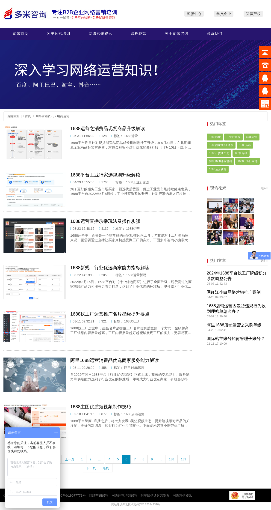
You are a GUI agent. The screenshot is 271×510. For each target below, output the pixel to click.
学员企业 (223, 14)
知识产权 (253, 14)
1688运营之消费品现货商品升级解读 (107, 128)
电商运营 (63, 116)
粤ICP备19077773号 (71, 495)
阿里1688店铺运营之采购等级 (234, 325)
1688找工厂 (132, 321)
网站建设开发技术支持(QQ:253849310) (135, 504)
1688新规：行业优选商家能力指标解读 (110, 267)
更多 (263, 188)
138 (171, 459)
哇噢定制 (251, 137)
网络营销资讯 (100, 34)
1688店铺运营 (134, 414)
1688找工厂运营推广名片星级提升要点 (110, 313)
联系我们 (214, 34)
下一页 (91, 468)
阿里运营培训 (58, 34)
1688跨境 (215, 137)
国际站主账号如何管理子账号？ (236, 338)
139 (183, 459)
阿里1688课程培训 (220, 161)
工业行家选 (233, 137)
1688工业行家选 (137, 182)
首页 (27, 116)
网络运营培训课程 (124, 495)
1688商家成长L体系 (221, 145)
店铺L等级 (241, 153)
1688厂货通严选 (219, 153)
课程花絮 (138, 34)
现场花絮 (218, 188)
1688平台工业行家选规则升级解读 (105, 174)
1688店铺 (245, 145)
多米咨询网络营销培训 (63, 14)
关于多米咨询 (176, 34)
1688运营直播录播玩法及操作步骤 (105, 221)
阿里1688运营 (134, 368)
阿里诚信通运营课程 (155, 495)
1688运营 (131, 136)
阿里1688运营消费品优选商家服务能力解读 (114, 360)
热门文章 (218, 260)
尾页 (106, 468)
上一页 (69, 459)
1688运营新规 (136, 275)
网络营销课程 (98, 495)
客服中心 (194, 14)
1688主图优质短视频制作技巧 (100, 406)
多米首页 (20, 34)
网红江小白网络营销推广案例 (234, 292)
